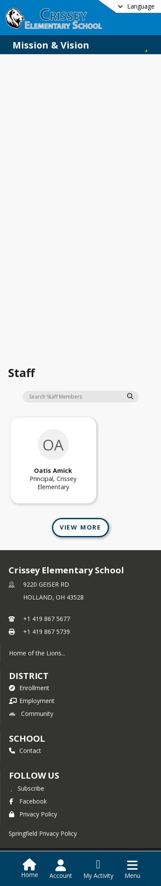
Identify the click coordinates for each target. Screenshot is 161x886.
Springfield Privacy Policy (43, 833)
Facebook (28, 801)
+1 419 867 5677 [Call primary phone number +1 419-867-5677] (46, 619)
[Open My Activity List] (98, 869)
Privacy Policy (33, 814)
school (27, 738)
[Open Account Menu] (60, 869)
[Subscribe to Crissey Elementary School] (26, 788)
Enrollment (29, 688)
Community (31, 713)
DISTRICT (29, 676)
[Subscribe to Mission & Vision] (146, 45)
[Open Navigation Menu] (132, 869)
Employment (32, 701)
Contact (25, 750)
